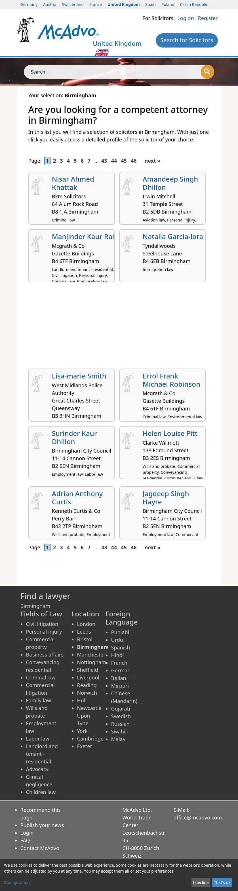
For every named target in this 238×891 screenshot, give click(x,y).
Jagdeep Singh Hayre (166, 497)
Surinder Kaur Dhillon (74, 437)
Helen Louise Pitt (170, 433)
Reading (87, 685)
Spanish (120, 647)
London (86, 624)
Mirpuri (120, 685)
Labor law (38, 738)
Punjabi (120, 632)
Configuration (17, 882)
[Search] (207, 72)
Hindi (117, 655)
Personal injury (44, 631)
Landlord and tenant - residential (42, 754)
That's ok (222, 882)
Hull (82, 700)
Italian (118, 678)
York (82, 731)
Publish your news (42, 825)
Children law (41, 792)
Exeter (84, 746)
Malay (118, 739)
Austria (49, 4)
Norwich (87, 692)
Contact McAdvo (39, 848)
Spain (150, 4)
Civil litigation (42, 624)
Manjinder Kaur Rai (83, 236)
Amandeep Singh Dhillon (170, 183)
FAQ (25, 840)
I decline (200, 882)
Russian (120, 723)
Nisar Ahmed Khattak (73, 183)
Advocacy (37, 769)
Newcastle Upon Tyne (89, 716)
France (95, 4)
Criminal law (41, 677)
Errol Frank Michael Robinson (171, 380)
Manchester (91, 654)
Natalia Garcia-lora (173, 236)
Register (208, 18)
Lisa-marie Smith (79, 375)
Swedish (121, 716)
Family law (38, 700)
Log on (185, 18)
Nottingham (91, 662)
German (121, 670)
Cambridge (90, 738)
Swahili (119, 731)
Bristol (84, 639)
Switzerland (73, 4)
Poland (167, 4)
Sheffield (87, 669)
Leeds (84, 631)
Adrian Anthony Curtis (77, 497)
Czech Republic (194, 4)
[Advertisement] (119, 327)
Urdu (117, 639)
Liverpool (88, 677)
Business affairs (45, 654)
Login (27, 832)
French (119, 662)
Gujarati (120, 708)
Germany (29, 4)
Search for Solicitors (186, 40)
